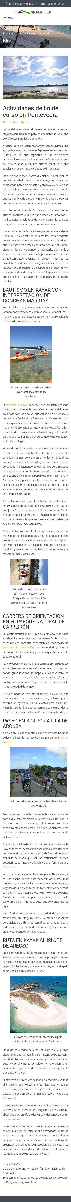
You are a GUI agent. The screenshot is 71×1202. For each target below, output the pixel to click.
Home (6, 28)
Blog (43, 3)
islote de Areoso (14, 957)
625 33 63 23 (15, 3)
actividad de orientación (18, 647)
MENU (9, 18)
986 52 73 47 (31, 3)
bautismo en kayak (17, 404)
